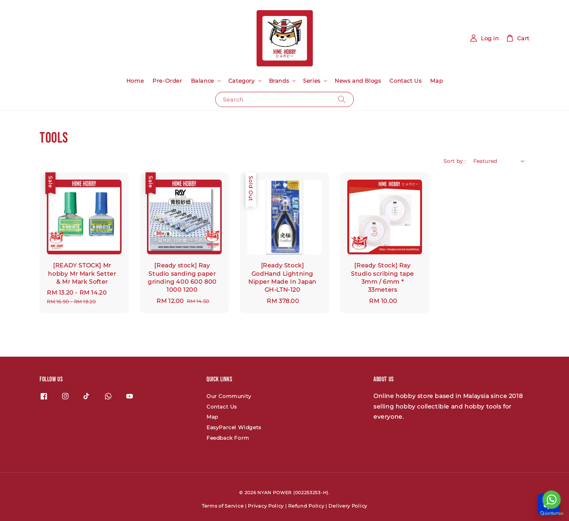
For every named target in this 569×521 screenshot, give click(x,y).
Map (436, 80)
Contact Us (405, 80)
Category (241, 80)
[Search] (341, 99)
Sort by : (454, 161)
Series (311, 80)
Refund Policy (306, 506)
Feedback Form (227, 438)
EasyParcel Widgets (233, 427)
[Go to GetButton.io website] (551, 513)
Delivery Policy (347, 506)
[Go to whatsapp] (552, 500)
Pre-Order (167, 80)
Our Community (228, 396)
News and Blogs (358, 80)
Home (135, 80)
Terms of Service (222, 506)
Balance (202, 80)
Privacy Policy (266, 506)
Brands (279, 80)
